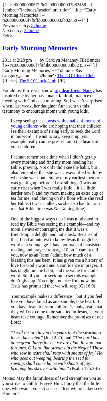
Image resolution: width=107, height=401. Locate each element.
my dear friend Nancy (75, 90)
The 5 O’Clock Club (75, 75)
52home (38, 25)
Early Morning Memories (39, 48)
